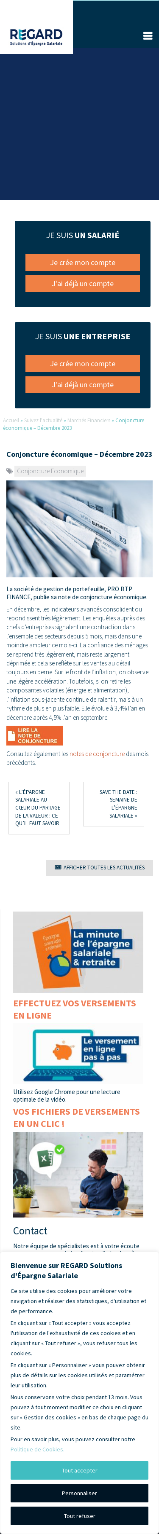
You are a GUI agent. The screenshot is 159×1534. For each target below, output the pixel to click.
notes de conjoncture (97, 754)
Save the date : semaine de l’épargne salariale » (118, 803)
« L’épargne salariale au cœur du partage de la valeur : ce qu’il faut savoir (38, 807)
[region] (79, 1393)
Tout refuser (79, 1516)
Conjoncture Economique (50, 471)
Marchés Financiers (88, 420)
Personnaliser (79, 1493)
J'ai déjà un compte (83, 283)
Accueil (11, 420)
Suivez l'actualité (43, 420)
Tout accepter (80, 1470)
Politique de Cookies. (37, 1449)
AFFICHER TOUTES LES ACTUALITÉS (100, 867)
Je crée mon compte (82, 262)
